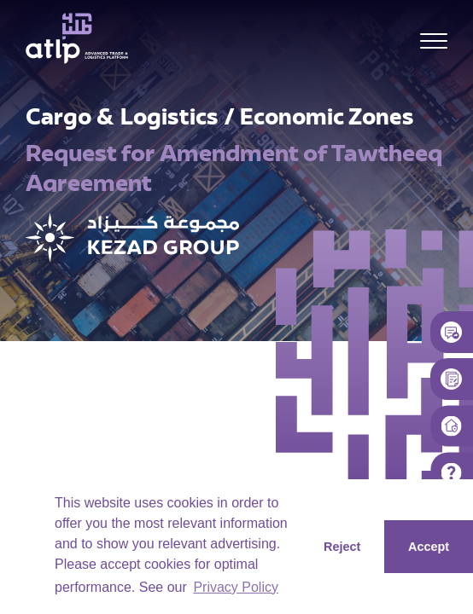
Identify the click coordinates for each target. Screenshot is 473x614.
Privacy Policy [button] (235, 587)
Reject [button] (342, 546)
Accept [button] (428, 546)
